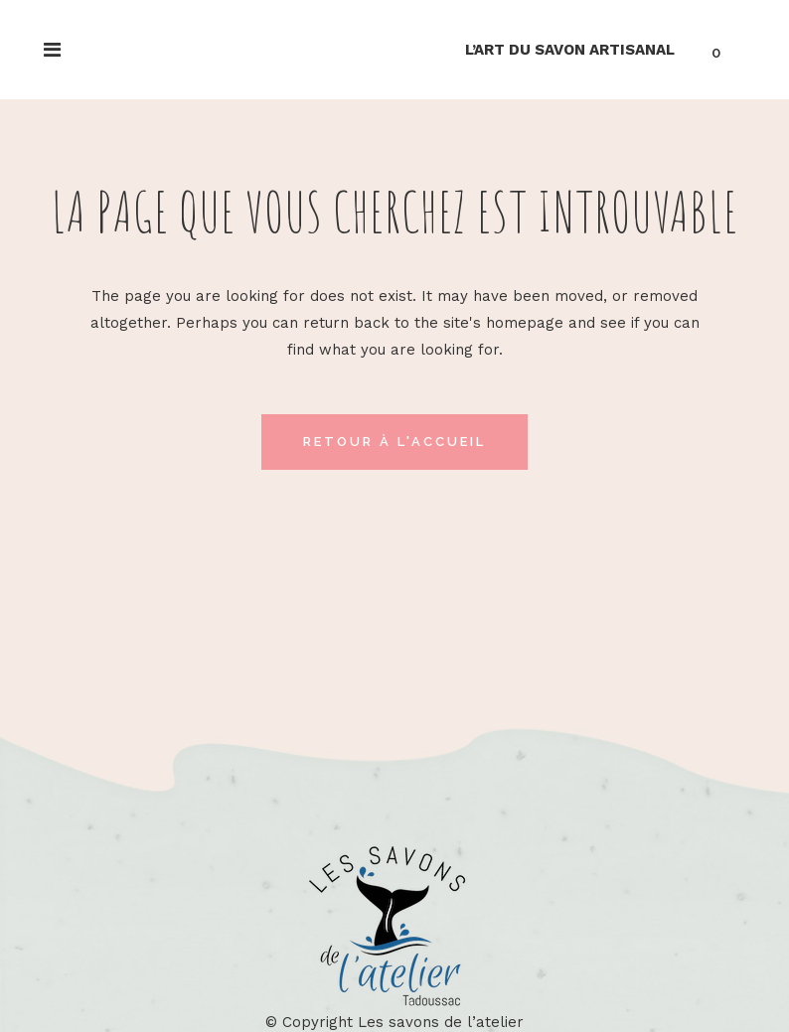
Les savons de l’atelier (441, 1022)
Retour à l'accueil (394, 441)
